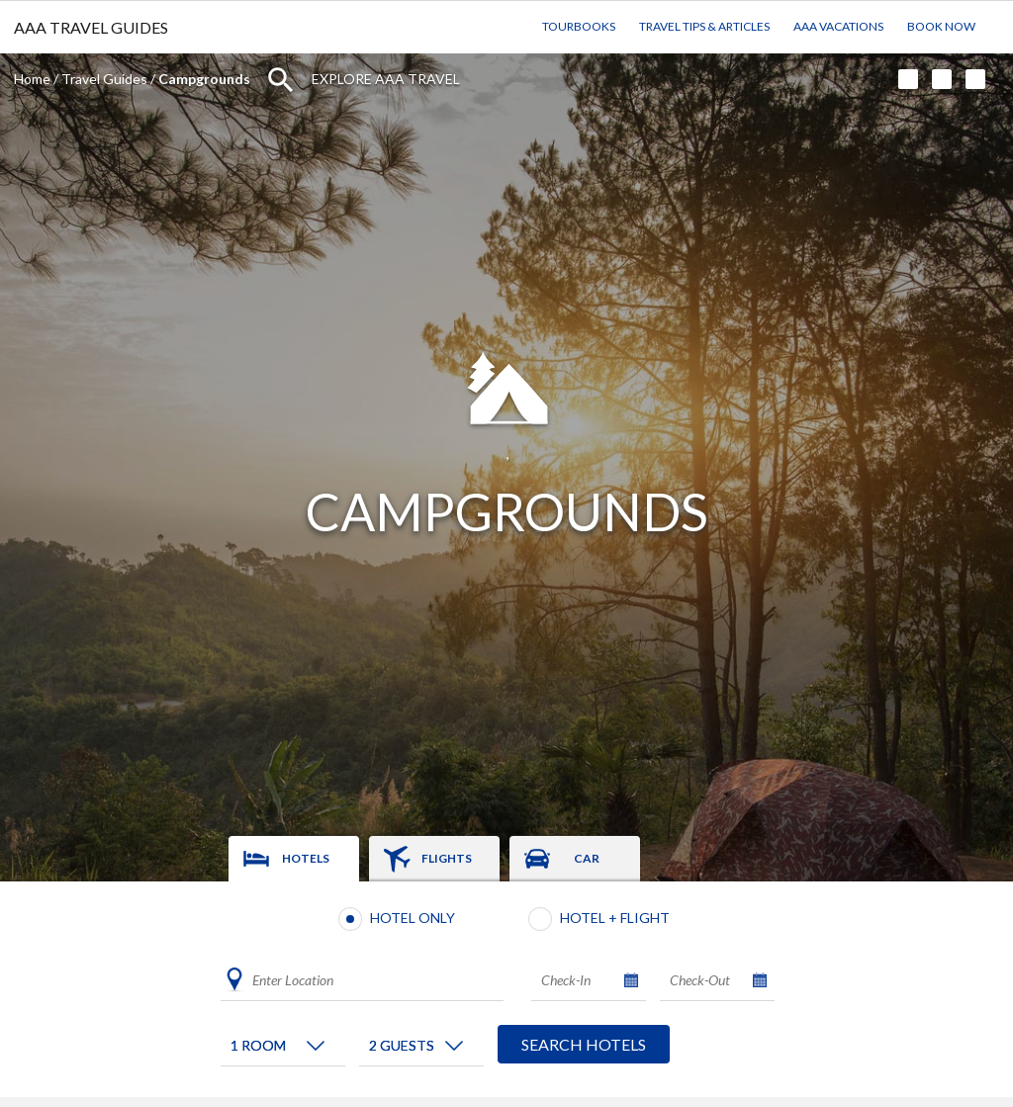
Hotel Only (412, 917)
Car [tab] (586, 858)
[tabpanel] (506, 989)
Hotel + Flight (615, 917)
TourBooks (578, 26)
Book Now (941, 26)
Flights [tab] (446, 858)
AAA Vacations (838, 26)
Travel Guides (104, 78)
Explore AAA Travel (386, 78)
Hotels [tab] (305, 858)
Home (32, 78)
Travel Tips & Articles (704, 26)
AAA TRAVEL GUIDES (91, 27)
